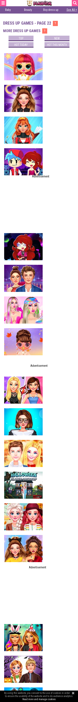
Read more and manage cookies (39, 699)
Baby (8, 9)
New (57, 38)
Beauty (28, 9)
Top (21, 38)
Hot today (21, 44)
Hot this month (57, 44)
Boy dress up (50, 9)
